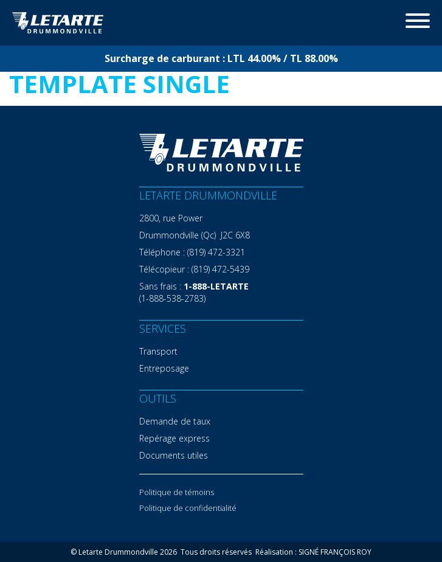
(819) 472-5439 (220, 269)
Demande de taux (174, 421)
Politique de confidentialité (188, 507)
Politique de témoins (176, 492)
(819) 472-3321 (216, 252)
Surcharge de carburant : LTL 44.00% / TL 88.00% (221, 58)
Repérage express (174, 438)
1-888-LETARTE (216, 286)
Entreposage (164, 368)
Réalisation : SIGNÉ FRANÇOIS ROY (313, 552)
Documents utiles (173, 455)
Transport (158, 351)
